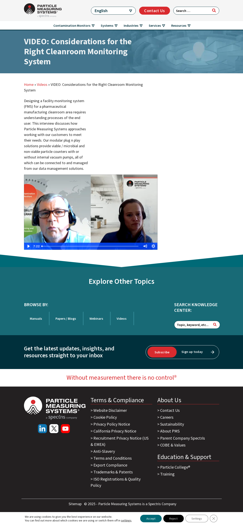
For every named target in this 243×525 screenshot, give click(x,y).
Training (167, 474)
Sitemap (75, 503)
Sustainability (172, 424)
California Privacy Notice (114, 431)
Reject (173, 518)
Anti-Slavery (104, 451)
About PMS (170, 431)
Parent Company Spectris (182, 438)
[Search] (214, 10)
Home (29, 84)
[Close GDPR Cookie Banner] (214, 518)
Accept (150, 518)
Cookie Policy (105, 417)
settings (126, 520)
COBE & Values (172, 445)
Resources (178, 25)
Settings (196, 518)
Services (155, 25)
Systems (107, 25)
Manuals (36, 318)
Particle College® (175, 467)
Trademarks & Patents (113, 471)
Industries (131, 25)
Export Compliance (110, 465)
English (101, 10)
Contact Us (154, 10)
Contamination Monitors (71, 25)
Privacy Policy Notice (111, 424)
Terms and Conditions (112, 458)
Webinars (96, 318)
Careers (166, 417)
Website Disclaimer (110, 410)
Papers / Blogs (65, 318)
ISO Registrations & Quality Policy (116, 482)
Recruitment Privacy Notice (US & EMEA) (120, 441)
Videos (42, 84)
